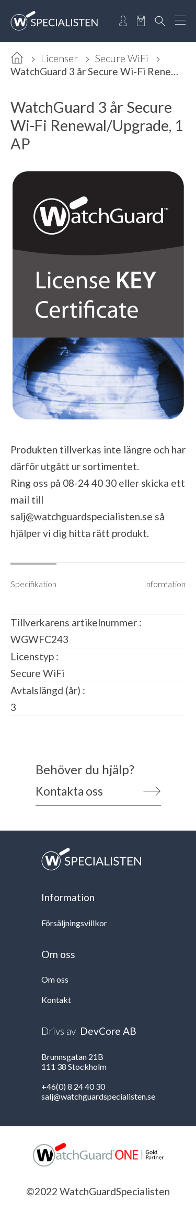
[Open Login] (123, 21)
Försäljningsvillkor (74, 923)
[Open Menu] (180, 21)
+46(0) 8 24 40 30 (73, 1086)
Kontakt (56, 1000)
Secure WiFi (121, 58)
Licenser (59, 58)
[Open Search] (160, 21)
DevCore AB (108, 1031)
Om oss (54, 979)
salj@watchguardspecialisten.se (81, 516)
